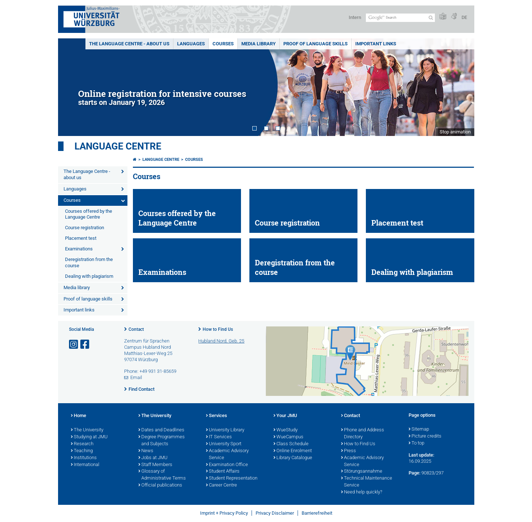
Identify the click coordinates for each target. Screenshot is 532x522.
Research (82, 444)
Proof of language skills (315, 43)
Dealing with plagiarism (89, 276)
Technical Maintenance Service (366, 482)
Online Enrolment (292, 451)
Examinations (79, 248)
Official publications (160, 485)
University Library (225, 430)
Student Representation (231, 478)
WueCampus (288, 437)
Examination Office (227, 465)
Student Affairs (223, 471)
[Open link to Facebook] (85, 344)
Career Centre (221, 485)
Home (78, 416)
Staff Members (155, 465)
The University (87, 430)
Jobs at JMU (153, 458)
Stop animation (455, 132)
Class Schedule (291, 444)
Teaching (82, 451)
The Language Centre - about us (129, 43)
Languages (191, 43)
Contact (136, 329)
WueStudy (285, 430)
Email (136, 377)
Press (348, 451)
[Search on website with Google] (400, 18)
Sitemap (419, 429)
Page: (414, 473)
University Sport (223, 444)
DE (464, 17)
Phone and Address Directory (362, 433)
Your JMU (285, 416)
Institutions (84, 458)
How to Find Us (218, 329)
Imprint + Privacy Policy (224, 513)
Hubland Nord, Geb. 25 (221, 341)
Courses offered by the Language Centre (88, 214)
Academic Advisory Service (227, 454)
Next (461, 87)
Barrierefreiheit (317, 513)
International (85, 465)
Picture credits (425, 436)
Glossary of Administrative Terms (162, 475)
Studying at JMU (89, 437)
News (145, 451)
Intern (355, 17)
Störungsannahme (361, 471)
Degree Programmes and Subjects (161, 440)
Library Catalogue (292, 458)
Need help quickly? (361, 492)
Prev (71, 87)
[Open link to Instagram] (74, 344)
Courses (223, 43)
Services (216, 416)
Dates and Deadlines (161, 430)
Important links (375, 43)
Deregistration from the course (89, 262)
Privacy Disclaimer (275, 513)
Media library (258, 43)
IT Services (219, 437)
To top (416, 443)
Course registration (84, 227)
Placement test (80, 238)
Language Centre (117, 146)
